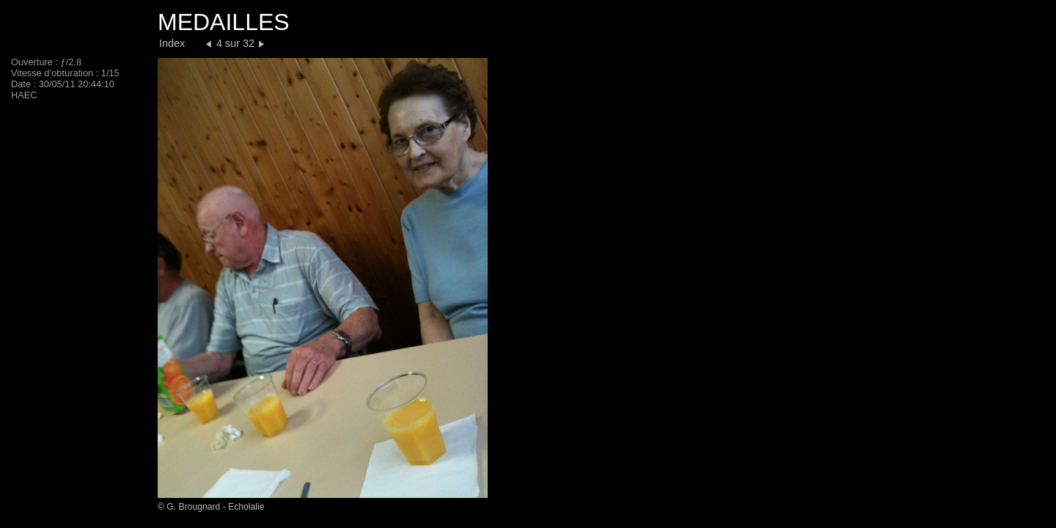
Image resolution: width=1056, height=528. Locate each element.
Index (172, 43)
